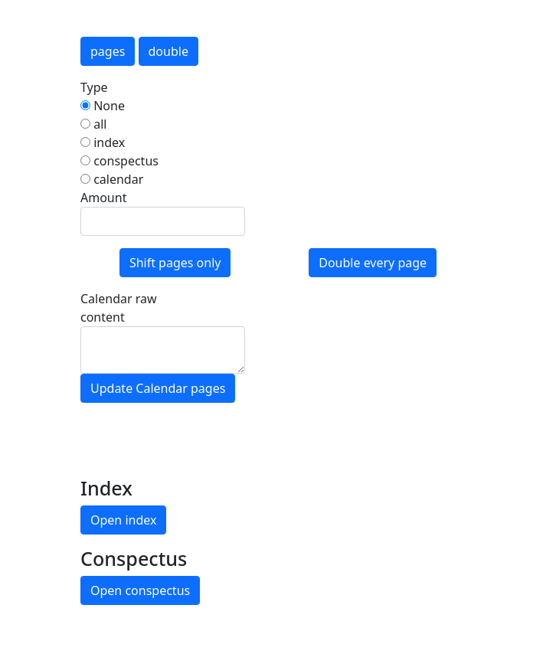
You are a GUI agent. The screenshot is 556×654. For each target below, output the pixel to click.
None (102, 105)
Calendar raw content (118, 307)
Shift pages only (175, 262)
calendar (111, 179)
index (102, 142)
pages (107, 51)
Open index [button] (123, 520)
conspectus (119, 160)
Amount (103, 197)
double (168, 51)
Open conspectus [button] (140, 590)
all (93, 124)
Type (94, 87)
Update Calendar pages (157, 388)
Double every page (373, 262)
